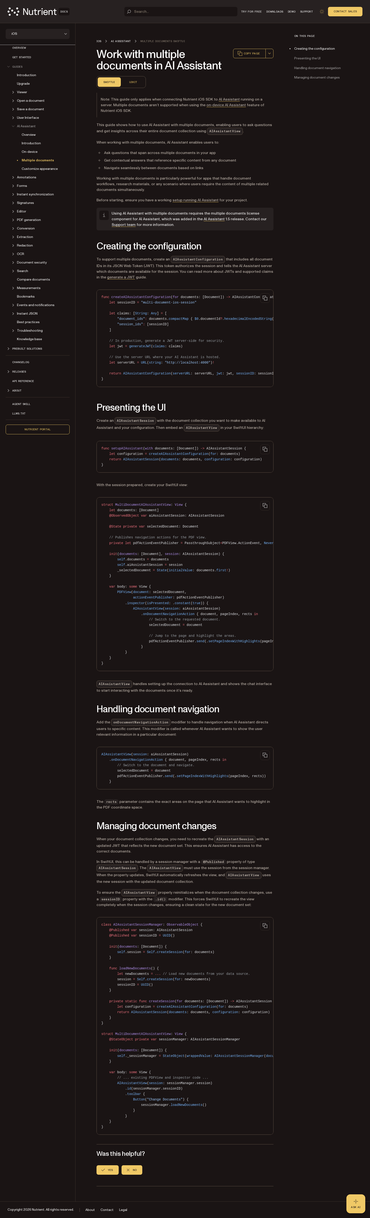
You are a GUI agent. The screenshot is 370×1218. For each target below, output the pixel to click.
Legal (123, 1210)
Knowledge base (29, 339)
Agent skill (21, 404)
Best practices (28, 322)
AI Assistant (229, 99)
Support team (124, 224)
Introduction (26, 75)
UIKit (133, 82)
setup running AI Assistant (195, 200)
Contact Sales (345, 11)
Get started (21, 57)
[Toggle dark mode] (322, 11)
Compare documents (33, 279)
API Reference (23, 381)
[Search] (180, 11)
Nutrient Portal (38, 429)
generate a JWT (121, 277)
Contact (107, 1210)
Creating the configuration (314, 48)
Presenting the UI (307, 58)
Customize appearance (40, 169)
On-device (30, 152)
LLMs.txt (18, 413)
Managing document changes (317, 77)
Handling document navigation (317, 68)
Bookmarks (26, 296)
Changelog (20, 362)
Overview (19, 47)
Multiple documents (38, 160)
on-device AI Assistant (226, 105)
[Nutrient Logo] (39, 11)
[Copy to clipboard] (265, 298)
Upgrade (23, 83)
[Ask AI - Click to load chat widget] (355, 1203)
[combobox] (269, 53)
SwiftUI (109, 82)
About (90, 1210)
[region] (185, 338)
